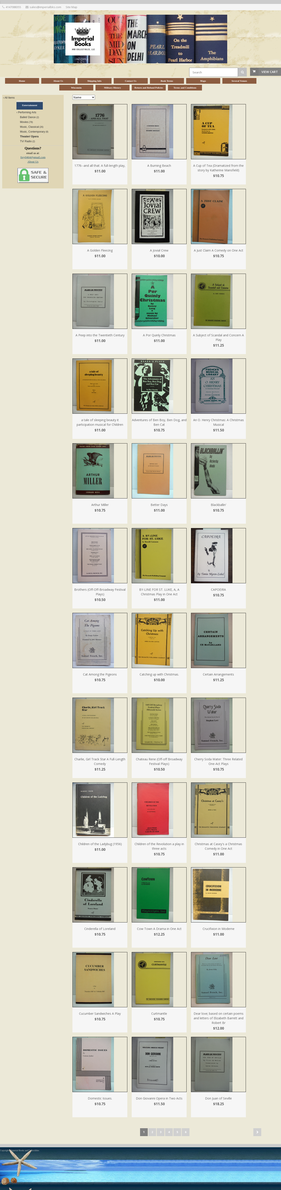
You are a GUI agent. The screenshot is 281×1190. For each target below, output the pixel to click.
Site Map (71, 7)
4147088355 (13, 7)
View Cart (269, 72)
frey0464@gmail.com (32, 157)
